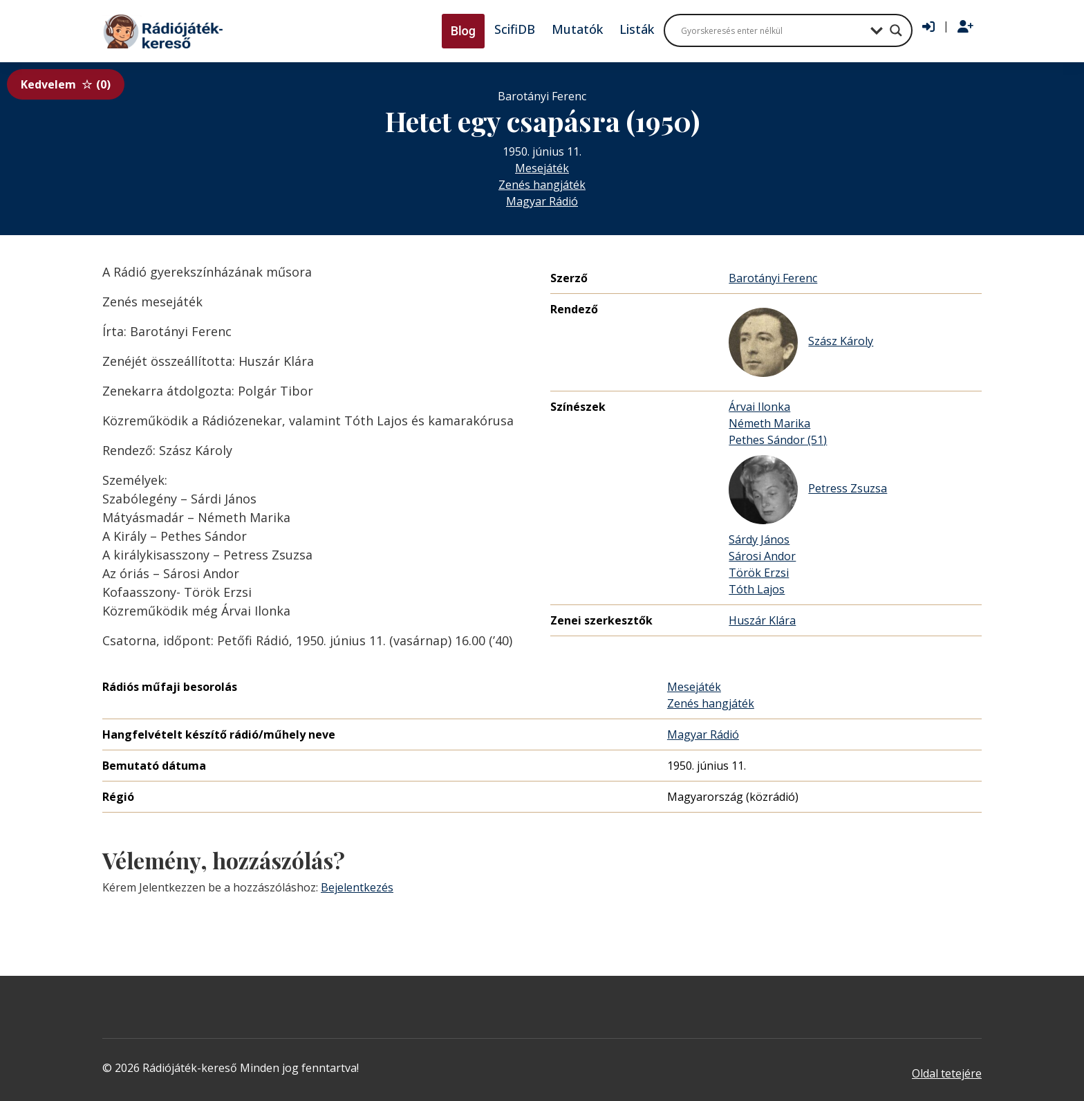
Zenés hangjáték (542, 184)
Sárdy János (759, 539)
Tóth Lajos (757, 589)
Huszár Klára (762, 620)
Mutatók (577, 29)
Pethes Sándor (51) (778, 439)
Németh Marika (769, 423)
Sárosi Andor (762, 556)
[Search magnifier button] (896, 30)
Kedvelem (66, 84)
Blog (463, 31)
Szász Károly (801, 342)
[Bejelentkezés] (928, 27)
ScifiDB (514, 29)
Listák (636, 29)
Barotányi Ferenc (773, 278)
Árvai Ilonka (759, 406)
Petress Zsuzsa (808, 489)
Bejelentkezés (357, 887)
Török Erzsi (759, 572)
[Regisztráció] (965, 27)
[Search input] (772, 30)
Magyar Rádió (542, 201)
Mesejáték (542, 168)
